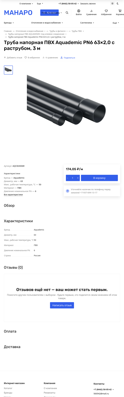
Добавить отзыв (14, 57)
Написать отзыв (62, 305)
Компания (49, 383)
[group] (68, 115)
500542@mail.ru (101, 393)
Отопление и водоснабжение (46, 22)
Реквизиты (49, 392)
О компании (25, 3)
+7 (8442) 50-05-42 (68, 3)
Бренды (8, 22)
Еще (39, 3)
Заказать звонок (88, 3)
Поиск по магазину (51, 12)
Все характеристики (13, 194)
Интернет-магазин (14, 383)
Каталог (8, 388)
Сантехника (86, 22)
